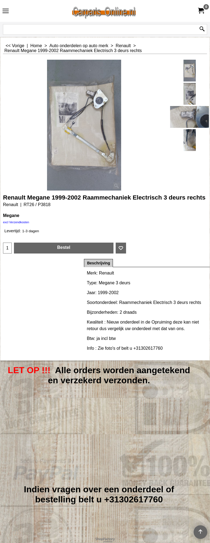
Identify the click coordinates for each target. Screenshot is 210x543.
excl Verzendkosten (16, 222)
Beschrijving (98, 263)
